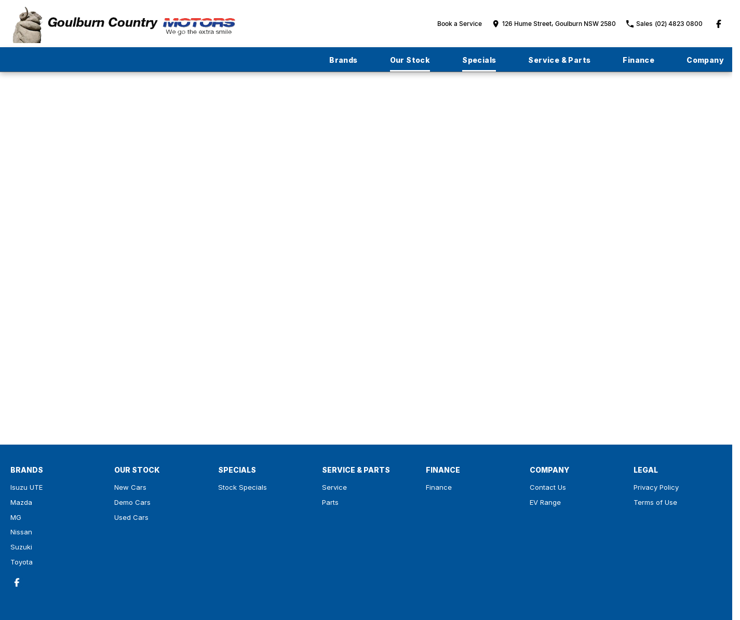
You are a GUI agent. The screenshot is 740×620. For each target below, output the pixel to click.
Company (705, 60)
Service (334, 487)
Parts (330, 502)
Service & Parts (559, 60)
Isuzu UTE (26, 487)
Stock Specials (242, 487)
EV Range (545, 502)
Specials (479, 60)
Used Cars (131, 517)
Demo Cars (132, 502)
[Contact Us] (554, 23)
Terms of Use (655, 502)
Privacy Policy (656, 487)
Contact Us (548, 487)
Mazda (21, 502)
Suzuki (21, 547)
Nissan (21, 532)
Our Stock (410, 60)
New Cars (130, 487)
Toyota (21, 562)
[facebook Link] (718, 24)
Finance (638, 60)
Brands (343, 60)
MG (15, 517)
